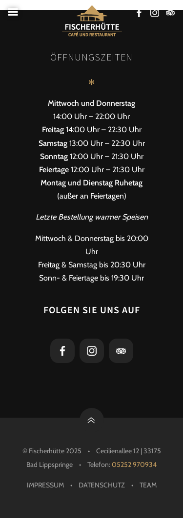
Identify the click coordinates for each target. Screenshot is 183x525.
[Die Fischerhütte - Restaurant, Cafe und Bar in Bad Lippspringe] (91, 21)
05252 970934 (134, 464)
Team (148, 485)
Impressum (45, 485)
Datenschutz (102, 485)
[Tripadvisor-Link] (170, 14)
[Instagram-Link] (154, 14)
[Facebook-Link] (139, 14)
